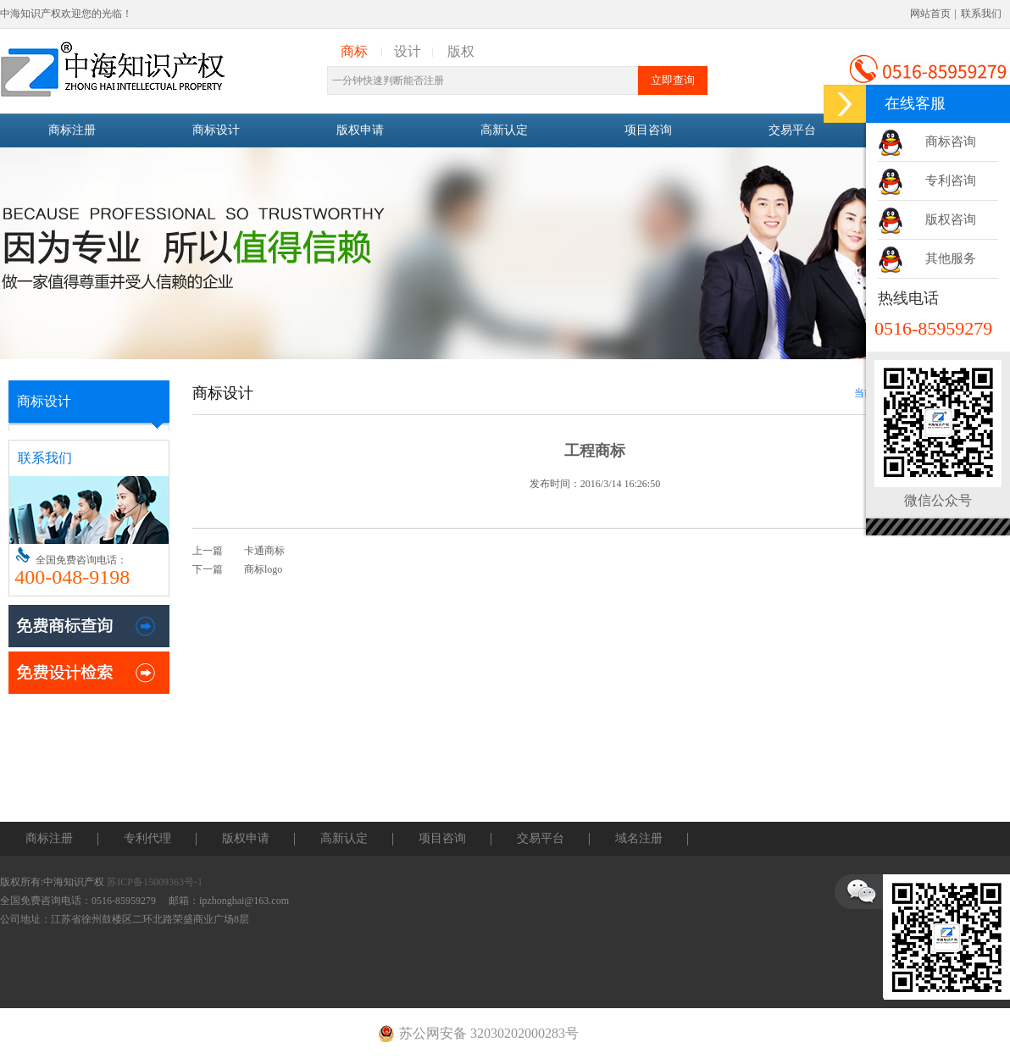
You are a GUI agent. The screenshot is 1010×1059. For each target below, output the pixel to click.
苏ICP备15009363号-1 (155, 882)
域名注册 (639, 838)
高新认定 (504, 130)
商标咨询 (950, 141)
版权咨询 (950, 219)
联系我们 (981, 13)
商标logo (263, 569)
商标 (354, 51)
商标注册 (72, 130)
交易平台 (792, 130)
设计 (407, 51)
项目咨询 (648, 130)
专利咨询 (950, 180)
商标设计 (216, 130)
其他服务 (950, 258)
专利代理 (147, 838)
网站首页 (930, 13)
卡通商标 (264, 551)
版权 (460, 51)
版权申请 (360, 130)
